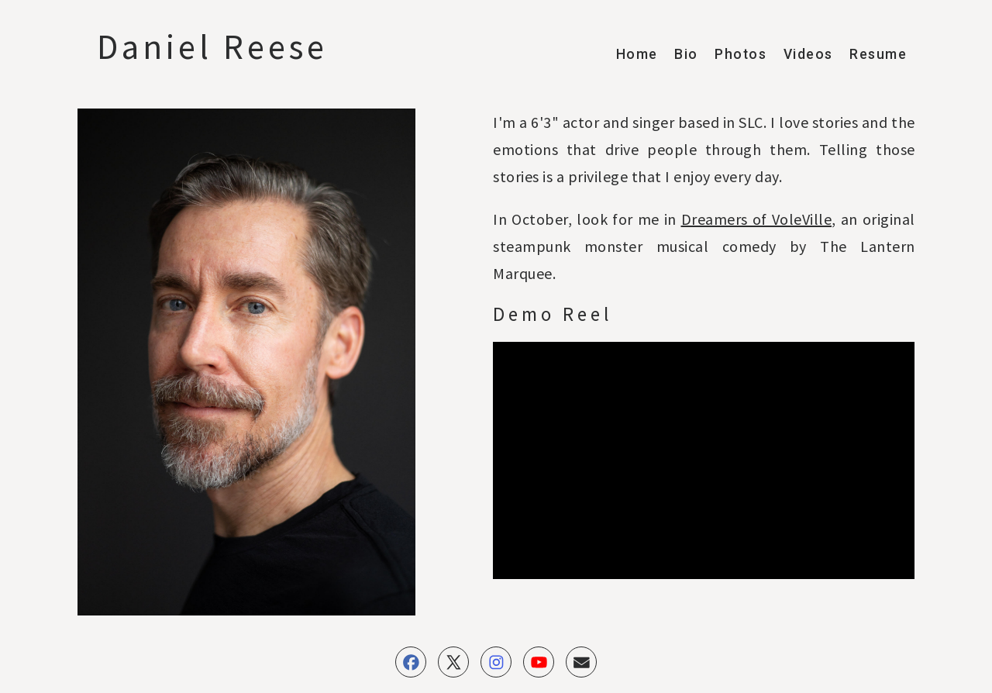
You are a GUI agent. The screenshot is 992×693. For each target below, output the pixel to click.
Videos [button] (808, 54)
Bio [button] (686, 54)
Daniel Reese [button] (212, 46)
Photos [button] (740, 54)
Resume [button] (878, 54)
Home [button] (637, 54)
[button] (410, 661)
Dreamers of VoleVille (756, 219)
